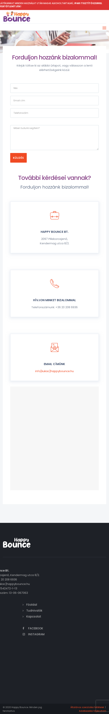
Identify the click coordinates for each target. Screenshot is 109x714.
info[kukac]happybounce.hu (54, 371)
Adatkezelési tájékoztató (92, 710)
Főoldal (76, 604)
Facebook (77, 628)
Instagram (78, 634)
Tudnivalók (79, 610)
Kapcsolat (78, 616)
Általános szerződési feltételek (87, 707)
